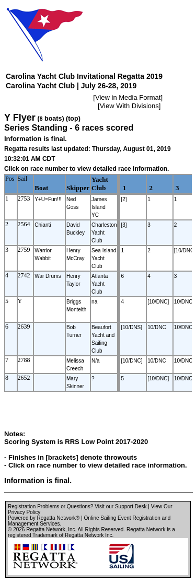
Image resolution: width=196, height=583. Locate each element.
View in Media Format (127, 97)
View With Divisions (129, 106)
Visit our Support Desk (120, 506)
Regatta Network (45, 529)
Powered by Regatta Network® (43, 518)
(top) (73, 118)
